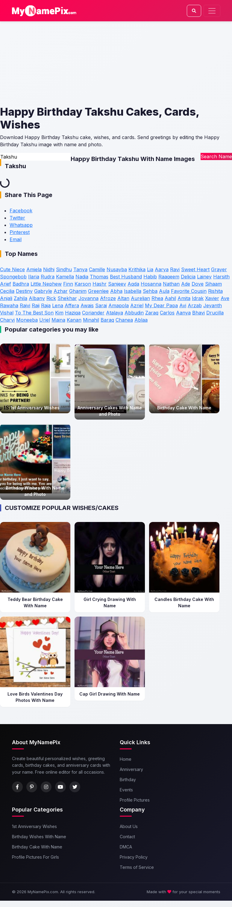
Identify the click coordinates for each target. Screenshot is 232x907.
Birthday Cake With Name (37, 846)
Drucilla (215, 313)
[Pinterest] (31, 786)
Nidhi (48, 269)
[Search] (194, 11)
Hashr (100, 284)
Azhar (61, 291)
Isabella (132, 291)
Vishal (6, 313)
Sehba (150, 291)
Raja (46, 305)
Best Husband (126, 277)
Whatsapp (21, 225)
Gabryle (43, 291)
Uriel (44, 320)
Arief (5, 284)
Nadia (81, 277)
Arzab (195, 305)
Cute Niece (12, 269)
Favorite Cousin (189, 291)
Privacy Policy (134, 857)
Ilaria (33, 277)
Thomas (99, 277)
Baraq (107, 320)
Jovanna (88, 298)
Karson (83, 284)
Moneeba (27, 320)
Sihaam (213, 284)
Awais (87, 305)
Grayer (219, 269)
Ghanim (78, 291)
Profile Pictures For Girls (35, 857)
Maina (58, 320)
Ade (185, 284)
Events (126, 789)
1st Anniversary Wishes (34, 826)
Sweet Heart (195, 269)
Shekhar (67, 298)
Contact (127, 836)
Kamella (65, 277)
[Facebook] (17, 786)
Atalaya (114, 313)
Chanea (124, 320)
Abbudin (134, 313)
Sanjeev (117, 284)
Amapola (118, 305)
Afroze (108, 298)
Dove (198, 284)
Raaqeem (168, 277)
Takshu (15, 166)
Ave (225, 298)
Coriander (93, 313)
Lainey (204, 277)
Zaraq (151, 313)
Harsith (221, 277)
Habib (150, 277)
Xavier (212, 298)
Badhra (21, 284)
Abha (116, 291)
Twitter (17, 218)
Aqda (133, 284)
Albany (37, 298)
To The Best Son (34, 313)
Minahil (91, 320)
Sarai (101, 305)
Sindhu (64, 269)
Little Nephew (46, 284)
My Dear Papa (161, 305)
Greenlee (98, 291)
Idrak (198, 298)
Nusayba (117, 269)
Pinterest (20, 232)
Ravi (175, 269)
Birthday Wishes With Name (39, 836)
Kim (59, 313)
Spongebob (13, 277)
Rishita (215, 291)
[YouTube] (60, 786)
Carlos (167, 313)
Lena (57, 305)
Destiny (24, 291)
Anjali (6, 298)
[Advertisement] (115, 63)
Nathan (171, 284)
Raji (36, 305)
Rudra (47, 277)
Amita (184, 298)
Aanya (183, 313)
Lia (150, 269)
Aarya (162, 269)
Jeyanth (212, 305)
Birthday (128, 779)
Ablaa (141, 320)
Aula (164, 291)
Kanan (74, 320)
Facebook (21, 211)
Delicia (188, 277)
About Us (129, 826)
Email (16, 239)
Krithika (136, 269)
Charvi (7, 320)
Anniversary (131, 769)
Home (125, 759)
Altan (123, 298)
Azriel (136, 305)
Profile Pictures (135, 799)
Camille (97, 269)
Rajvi (25, 305)
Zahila (20, 298)
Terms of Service (137, 867)
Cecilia (7, 291)
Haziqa (73, 313)
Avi (182, 305)
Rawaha (9, 305)
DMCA (126, 846)
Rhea (157, 298)
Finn (68, 284)
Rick (51, 298)
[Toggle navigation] (212, 11)
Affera (72, 305)
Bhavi (198, 313)
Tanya (80, 269)
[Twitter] (74, 786)
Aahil (170, 298)
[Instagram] (46, 786)
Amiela (34, 269)
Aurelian (140, 298)
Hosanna (151, 284)
